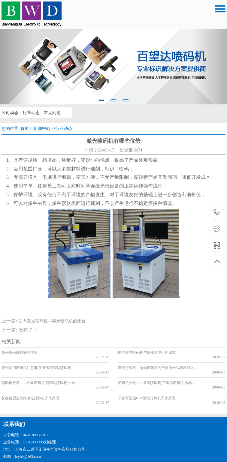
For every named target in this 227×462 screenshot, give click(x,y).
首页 (24, 128)
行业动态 (30, 112)
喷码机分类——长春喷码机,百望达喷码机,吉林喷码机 (42, 374)
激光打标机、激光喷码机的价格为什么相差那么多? (158, 363)
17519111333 (217, 212)
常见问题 (51, 112)
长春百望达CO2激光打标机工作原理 (146, 385)
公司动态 (9, 112)
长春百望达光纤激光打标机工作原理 (30, 385)
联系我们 (14, 407)
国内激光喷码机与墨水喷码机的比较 (52, 321)
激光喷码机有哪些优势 (20, 352)
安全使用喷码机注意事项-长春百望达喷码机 (36, 363)
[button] (17, 66)
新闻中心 (42, 128)
